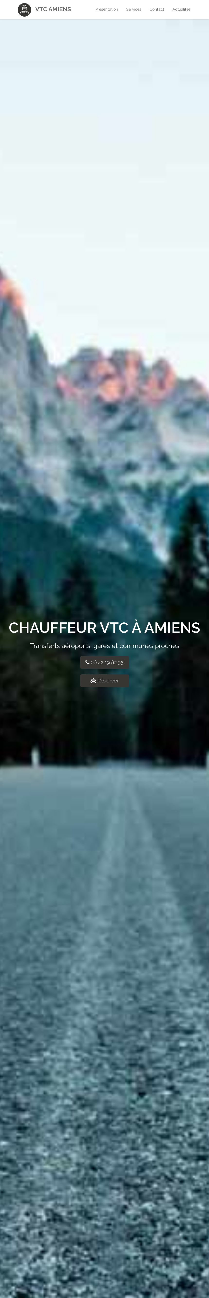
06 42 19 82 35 (104, 662)
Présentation (106, 9)
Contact (157, 9)
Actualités (182, 9)
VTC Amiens (44, 8)
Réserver (105, 681)
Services (133, 9)
